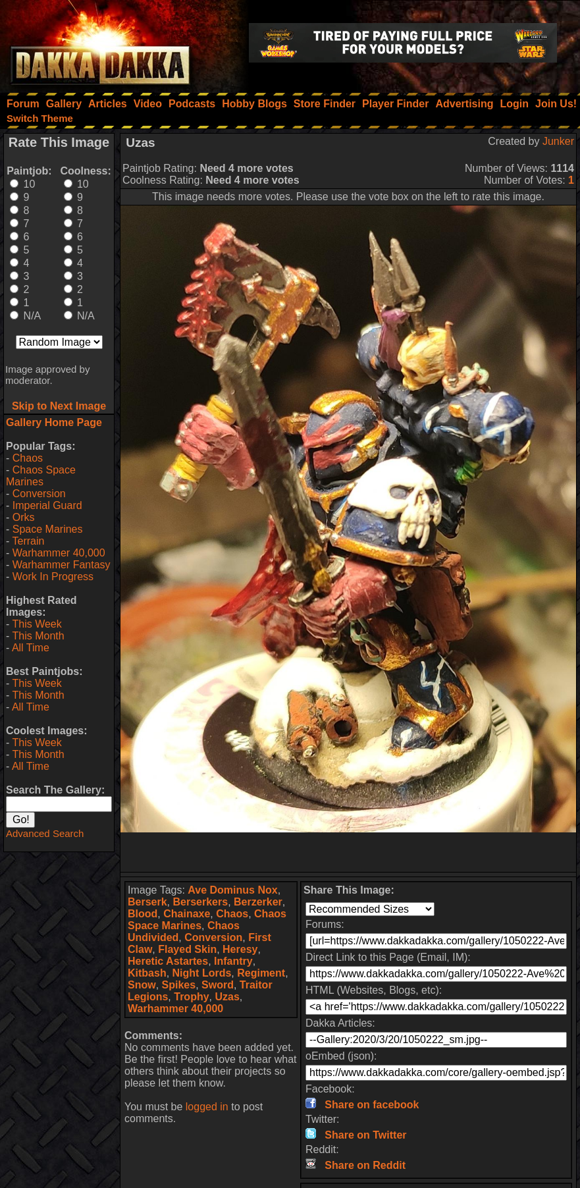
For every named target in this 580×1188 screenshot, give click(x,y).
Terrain (28, 541)
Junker (558, 141)
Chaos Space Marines (41, 475)
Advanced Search (45, 833)
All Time (30, 647)
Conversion (39, 493)
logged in (207, 1106)
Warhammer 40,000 (59, 552)
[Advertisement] (348, 852)
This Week (36, 624)
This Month (38, 635)
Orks (24, 517)
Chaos (28, 458)
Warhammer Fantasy (62, 564)
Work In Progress (53, 576)
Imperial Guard (47, 505)
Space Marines (48, 529)
